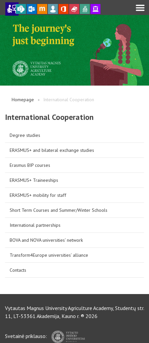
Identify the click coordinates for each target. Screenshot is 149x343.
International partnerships (35, 225)
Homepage (23, 100)
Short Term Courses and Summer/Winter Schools (58, 210)
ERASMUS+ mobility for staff (38, 195)
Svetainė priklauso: (45, 336)
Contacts (18, 270)
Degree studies (25, 135)
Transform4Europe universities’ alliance (49, 255)
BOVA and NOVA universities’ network (46, 240)
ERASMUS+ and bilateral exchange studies (52, 150)
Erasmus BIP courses (30, 165)
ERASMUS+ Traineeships (34, 180)
